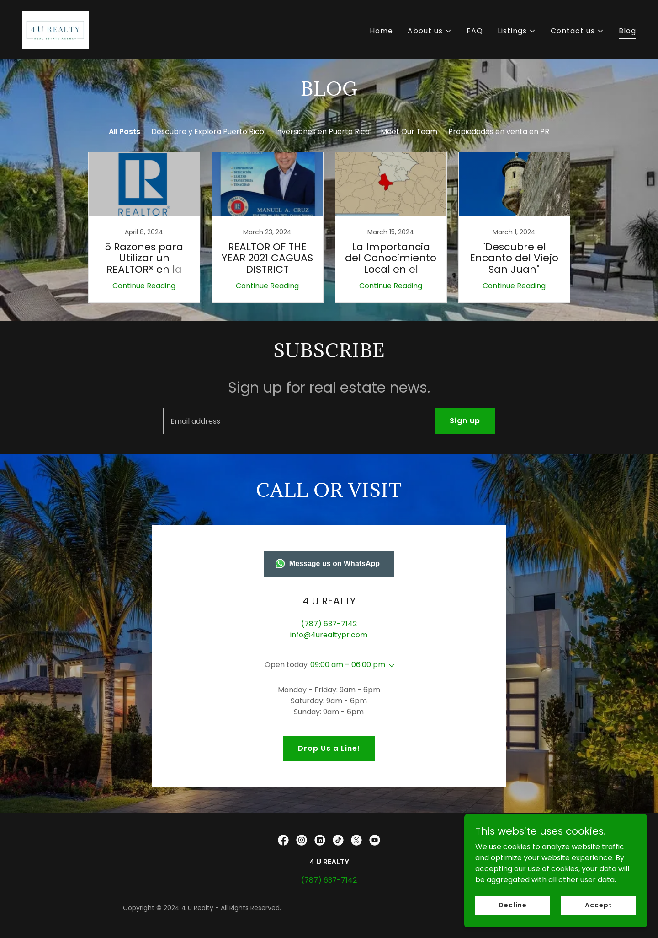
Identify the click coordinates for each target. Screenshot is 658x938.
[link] (55, 29)
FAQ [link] (475, 31)
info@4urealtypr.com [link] (328, 635)
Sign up (465, 420)
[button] (430, 31)
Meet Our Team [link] (409, 131)
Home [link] (381, 31)
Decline (512, 917)
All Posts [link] (124, 131)
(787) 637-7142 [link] (329, 624)
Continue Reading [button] (143, 285)
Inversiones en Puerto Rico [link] (322, 131)
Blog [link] (627, 31)
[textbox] (293, 421)
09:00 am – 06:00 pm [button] (347, 664)
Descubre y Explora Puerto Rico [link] (207, 131)
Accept (598, 917)
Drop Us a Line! (329, 748)
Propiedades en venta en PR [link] (498, 131)
